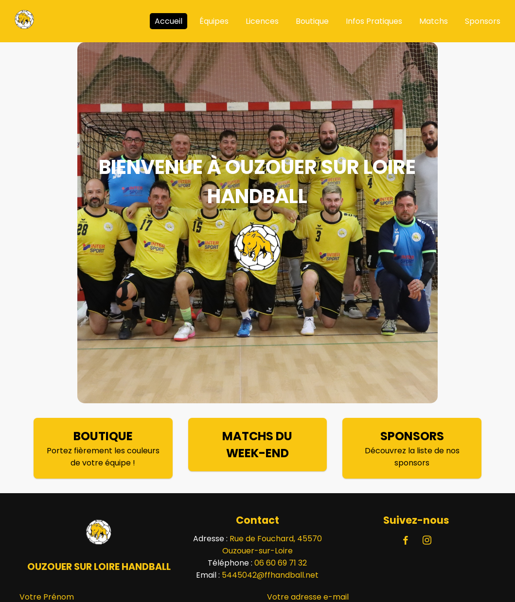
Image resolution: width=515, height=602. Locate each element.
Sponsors (482, 21)
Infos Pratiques (374, 21)
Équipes (214, 21)
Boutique (312, 21)
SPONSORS (412, 436)
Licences (262, 21)
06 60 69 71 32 (280, 562)
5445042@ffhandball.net (270, 575)
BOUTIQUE (103, 436)
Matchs (433, 21)
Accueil (168, 21)
